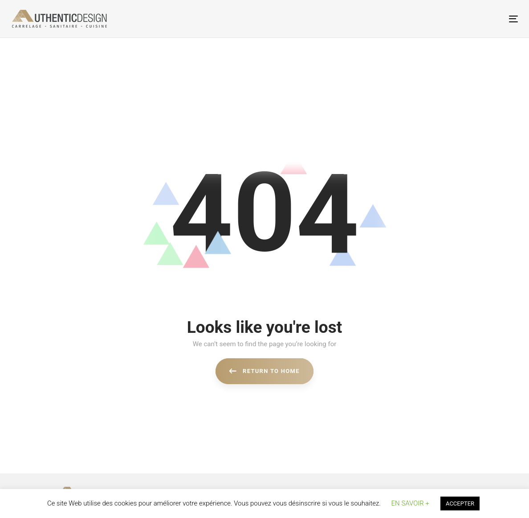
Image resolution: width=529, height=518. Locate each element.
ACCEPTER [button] (460, 503)
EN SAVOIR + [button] (410, 503)
